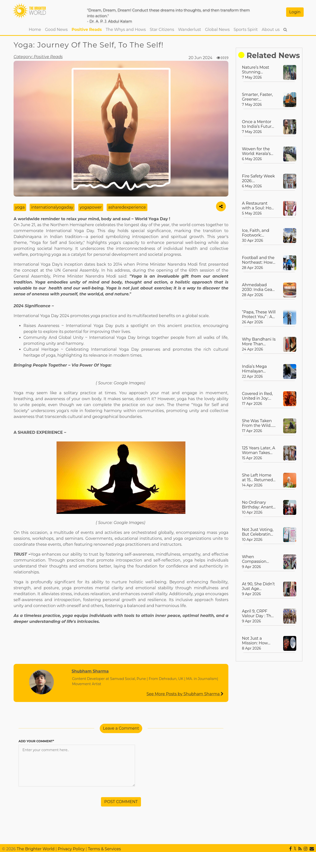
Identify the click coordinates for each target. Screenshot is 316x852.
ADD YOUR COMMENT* (36, 741)
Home (36, 29)
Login (294, 12)
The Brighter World (36, 849)
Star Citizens (162, 29)
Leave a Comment (121, 728)
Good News (56, 29)
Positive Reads (87, 29)
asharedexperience (127, 207)
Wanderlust (189, 29)
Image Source (24, 194)
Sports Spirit (246, 29)
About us (270, 29)
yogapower (91, 207)
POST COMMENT (121, 801)
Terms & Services (104, 849)
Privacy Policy (71, 849)
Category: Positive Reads (38, 56)
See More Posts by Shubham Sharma (184, 694)
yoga (20, 207)
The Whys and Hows (126, 29)
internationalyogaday (52, 207)
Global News (217, 29)
